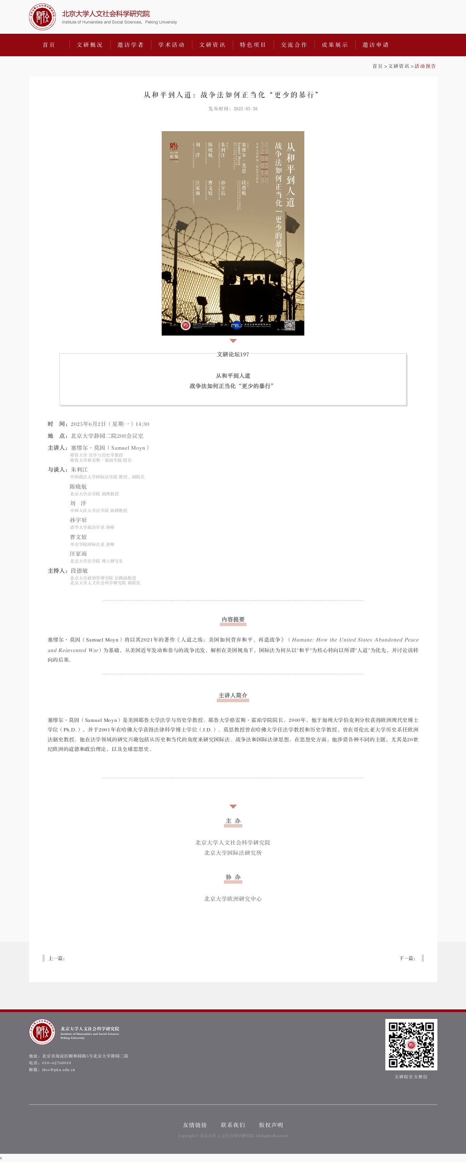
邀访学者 (131, 45)
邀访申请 (376, 45)
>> (404, 66)
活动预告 (425, 66)
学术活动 (172, 45)
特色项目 (253, 45)
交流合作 (294, 45)
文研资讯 (212, 45)
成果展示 (335, 45)
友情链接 (195, 1125)
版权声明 (271, 1125)
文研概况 (90, 45)
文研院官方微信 (411, 1049)
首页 (49, 45)
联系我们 (233, 1125)
